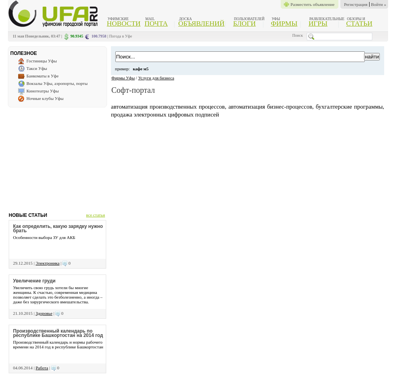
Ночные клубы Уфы (45, 98)
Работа (42, 367)
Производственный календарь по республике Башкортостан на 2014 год (58, 333)
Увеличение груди (34, 281)
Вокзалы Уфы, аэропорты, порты (57, 83)
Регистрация (355, 4)
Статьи (359, 23)
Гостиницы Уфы (41, 60)
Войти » (378, 4)
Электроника (47, 263)
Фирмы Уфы (123, 77)
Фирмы (284, 23)
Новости (124, 23)
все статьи (95, 215)
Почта (156, 23)
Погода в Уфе (120, 36)
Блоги (244, 23)
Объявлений (201, 23)
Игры (317, 23)
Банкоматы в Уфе (42, 75)
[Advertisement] (57, 156)
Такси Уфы (36, 68)
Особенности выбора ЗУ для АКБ (44, 237)
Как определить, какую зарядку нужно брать (58, 228)
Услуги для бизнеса (156, 77)
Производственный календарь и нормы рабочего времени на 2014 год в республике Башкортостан (58, 344)
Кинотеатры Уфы (42, 90)
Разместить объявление (312, 4)
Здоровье (44, 313)
